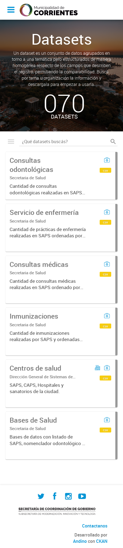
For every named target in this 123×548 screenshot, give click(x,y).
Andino (80, 541)
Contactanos (94, 526)
